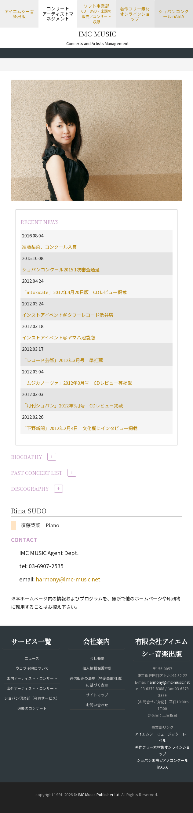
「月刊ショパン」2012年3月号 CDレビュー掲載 (72, 405)
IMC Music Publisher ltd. (99, 794)
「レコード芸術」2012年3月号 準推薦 (62, 360)
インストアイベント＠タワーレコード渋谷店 (67, 315)
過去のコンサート (32, 708)
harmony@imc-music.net (68, 579)
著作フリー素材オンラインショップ (135, 14)
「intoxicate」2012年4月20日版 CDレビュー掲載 (74, 292)
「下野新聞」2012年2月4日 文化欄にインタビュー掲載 (79, 428)
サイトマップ (97, 694)
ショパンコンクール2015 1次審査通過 (61, 269)
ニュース (32, 658)
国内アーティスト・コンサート (32, 678)
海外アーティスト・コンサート (32, 688)
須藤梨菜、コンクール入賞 (49, 247)
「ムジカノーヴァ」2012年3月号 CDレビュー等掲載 (77, 383)
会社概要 (97, 658)
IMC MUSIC (97, 33)
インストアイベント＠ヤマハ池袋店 (58, 337)
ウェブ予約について (32, 668)
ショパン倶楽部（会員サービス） (32, 698)
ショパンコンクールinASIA (173, 14)
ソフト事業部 (96, 14)
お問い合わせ (97, 704)
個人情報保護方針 (97, 668)
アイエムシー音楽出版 (19, 14)
